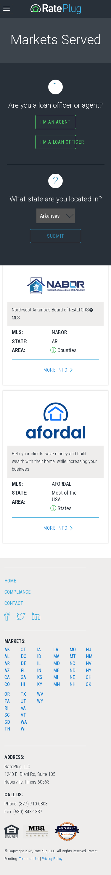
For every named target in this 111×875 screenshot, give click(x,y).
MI (55, 677)
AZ (7, 670)
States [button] (64, 508)
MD (56, 663)
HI (23, 684)
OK (88, 684)
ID (39, 656)
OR (7, 694)
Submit (55, 236)
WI (23, 729)
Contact (13, 603)
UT (23, 701)
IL (39, 663)
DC (23, 656)
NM (89, 656)
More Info (55, 370)
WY (40, 701)
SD (7, 722)
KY (39, 684)
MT (73, 656)
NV (88, 663)
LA (55, 649)
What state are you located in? (55, 188)
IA (39, 649)
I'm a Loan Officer (58, 142)
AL (6, 656)
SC (7, 715)
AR (7, 663)
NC (72, 663)
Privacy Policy (52, 858)
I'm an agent (55, 122)
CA (7, 677)
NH (72, 684)
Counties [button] (66, 350)
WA (24, 722)
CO (7, 684)
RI (6, 708)
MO (73, 649)
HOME (10, 581)
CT (23, 649)
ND (72, 670)
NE (72, 677)
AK (7, 649)
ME (56, 670)
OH (88, 677)
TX (23, 694)
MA (56, 656)
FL (23, 670)
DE (23, 663)
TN (7, 729)
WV (40, 694)
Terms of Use (29, 858)
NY (88, 670)
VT (23, 715)
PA (7, 701)
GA (23, 677)
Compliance (17, 592)
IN (39, 670)
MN (56, 684)
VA (23, 708)
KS (39, 677)
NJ (88, 649)
